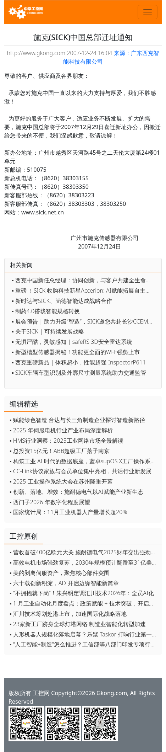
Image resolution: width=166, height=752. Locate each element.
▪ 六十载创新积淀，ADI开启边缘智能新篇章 (64, 583)
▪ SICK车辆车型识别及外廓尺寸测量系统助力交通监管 (79, 373)
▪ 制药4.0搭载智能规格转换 (46, 311)
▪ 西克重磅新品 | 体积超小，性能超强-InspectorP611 (79, 362)
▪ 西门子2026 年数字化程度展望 (50, 502)
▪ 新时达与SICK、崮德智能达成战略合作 (62, 301)
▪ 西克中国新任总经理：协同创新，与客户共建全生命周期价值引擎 (85, 280)
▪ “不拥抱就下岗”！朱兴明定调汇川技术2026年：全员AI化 (82, 593)
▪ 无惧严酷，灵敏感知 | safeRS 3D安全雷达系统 (72, 342)
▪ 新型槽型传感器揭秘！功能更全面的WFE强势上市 (76, 352)
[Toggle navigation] (147, 12)
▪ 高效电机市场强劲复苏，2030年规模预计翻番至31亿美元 (83, 562)
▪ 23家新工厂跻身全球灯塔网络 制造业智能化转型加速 (78, 624)
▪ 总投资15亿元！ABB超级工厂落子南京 (60, 451)
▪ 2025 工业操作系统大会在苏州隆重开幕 (61, 481)
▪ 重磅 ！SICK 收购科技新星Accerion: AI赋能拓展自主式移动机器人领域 (85, 290)
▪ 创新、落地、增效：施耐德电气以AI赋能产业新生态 (76, 492)
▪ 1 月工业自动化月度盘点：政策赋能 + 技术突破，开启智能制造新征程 (84, 603)
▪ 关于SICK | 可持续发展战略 (48, 331)
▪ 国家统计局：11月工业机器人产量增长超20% (68, 512)
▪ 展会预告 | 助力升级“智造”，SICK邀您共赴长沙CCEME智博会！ (85, 321)
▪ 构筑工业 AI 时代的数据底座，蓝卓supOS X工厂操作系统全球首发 (84, 461)
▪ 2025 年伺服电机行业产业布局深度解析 (61, 430)
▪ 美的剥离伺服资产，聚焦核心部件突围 (60, 573)
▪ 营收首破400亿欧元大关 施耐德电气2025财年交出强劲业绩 (84, 552)
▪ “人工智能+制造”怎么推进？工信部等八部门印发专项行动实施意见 (84, 644)
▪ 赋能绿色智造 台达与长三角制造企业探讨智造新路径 (77, 420)
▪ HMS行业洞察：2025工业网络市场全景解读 (66, 440)
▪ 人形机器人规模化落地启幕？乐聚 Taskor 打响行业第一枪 (83, 634)
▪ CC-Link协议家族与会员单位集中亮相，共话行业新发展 (80, 471)
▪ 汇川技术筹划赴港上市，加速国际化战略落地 (68, 614)
